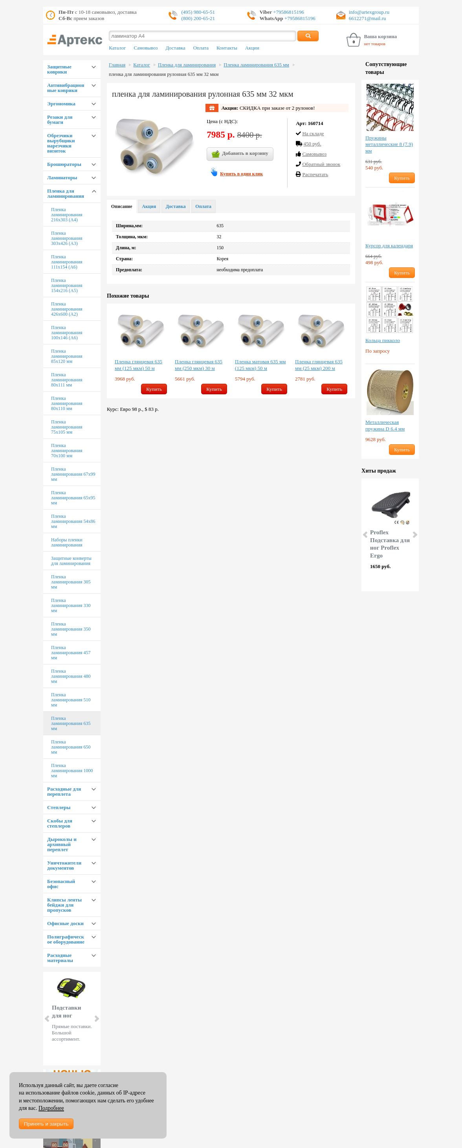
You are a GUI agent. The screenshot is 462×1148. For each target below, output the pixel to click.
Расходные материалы (60, 957)
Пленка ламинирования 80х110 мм (66, 403)
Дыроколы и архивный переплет (62, 844)
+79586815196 (288, 12)
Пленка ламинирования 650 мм (70, 747)
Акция (149, 206)
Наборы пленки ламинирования (66, 542)
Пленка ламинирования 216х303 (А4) (66, 215)
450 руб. (312, 144)
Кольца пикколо (382, 340)
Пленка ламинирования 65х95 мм (73, 498)
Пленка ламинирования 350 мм (70, 629)
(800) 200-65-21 (198, 18)
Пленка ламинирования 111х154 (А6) (66, 262)
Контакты (226, 48)
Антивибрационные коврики (65, 87)
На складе (313, 133)
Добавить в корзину (240, 154)
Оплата (201, 48)
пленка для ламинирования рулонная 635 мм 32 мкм (164, 74)
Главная (117, 65)
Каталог (117, 48)
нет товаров (374, 43)
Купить (154, 389)
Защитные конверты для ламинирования (71, 561)
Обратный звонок (321, 164)
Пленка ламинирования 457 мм (70, 652)
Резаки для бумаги (59, 119)
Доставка (175, 48)
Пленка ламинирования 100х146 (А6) (66, 332)
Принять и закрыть (46, 1124)
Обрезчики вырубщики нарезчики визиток (61, 143)
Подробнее (51, 1108)
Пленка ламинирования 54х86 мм (73, 521)
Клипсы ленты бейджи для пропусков (64, 905)
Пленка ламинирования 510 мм (70, 700)
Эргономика (61, 104)
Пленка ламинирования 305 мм (70, 582)
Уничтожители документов (64, 865)
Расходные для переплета (64, 791)
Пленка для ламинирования (65, 193)
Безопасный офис (61, 883)
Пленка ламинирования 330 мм (70, 605)
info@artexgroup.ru (369, 12)
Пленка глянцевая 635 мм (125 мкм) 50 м (138, 365)
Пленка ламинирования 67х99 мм (73, 474)
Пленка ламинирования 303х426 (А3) (66, 238)
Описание (121, 206)
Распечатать (315, 174)
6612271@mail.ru (367, 18)
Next (96, 1018)
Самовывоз (146, 48)
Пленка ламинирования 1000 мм (72, 770)
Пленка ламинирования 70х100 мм (66, 450)
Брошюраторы (64, 164)
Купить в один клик (241, 174)
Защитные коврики (59, 69)
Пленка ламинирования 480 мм (70, 676)
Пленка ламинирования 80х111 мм (66, 380)
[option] (141, 350)
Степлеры (58, 807)
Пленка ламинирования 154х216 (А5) (66, 285)
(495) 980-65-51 (198, 12)
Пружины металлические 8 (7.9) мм (389, 144)
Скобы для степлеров (59, 823)
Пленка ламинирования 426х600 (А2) (66, 309)
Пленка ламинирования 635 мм (70, 723)
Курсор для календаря (389, 245)
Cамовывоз (314, 154)
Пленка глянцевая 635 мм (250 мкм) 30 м (198, 365)
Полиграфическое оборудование (65, 939)
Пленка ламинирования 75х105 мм (66, 427)
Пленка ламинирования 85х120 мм (66, 356)
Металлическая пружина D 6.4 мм (385, 425)
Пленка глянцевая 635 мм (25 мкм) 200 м (319, 365)
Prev (47, 1018)
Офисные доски (65, 923)
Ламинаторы (62, 177)
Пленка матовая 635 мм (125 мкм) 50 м (260, 365)
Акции (252, 48)
